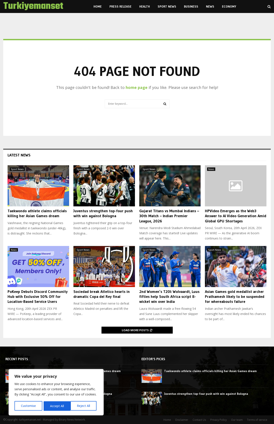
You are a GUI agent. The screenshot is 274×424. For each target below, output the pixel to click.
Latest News (19, 155)
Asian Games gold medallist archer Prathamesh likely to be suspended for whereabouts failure (234, 296)
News (210, 6)
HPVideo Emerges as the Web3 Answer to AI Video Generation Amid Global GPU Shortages (235, 216)
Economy (229, 6)
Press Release (120, 6)
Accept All (85, 406)
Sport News (167, 6)
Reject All (56, 406)
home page (136, 87)
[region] (56, 392)
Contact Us (199, 420)
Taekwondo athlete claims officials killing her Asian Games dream (37, 213)
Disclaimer (181, 420)
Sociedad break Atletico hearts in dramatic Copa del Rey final (101, 294)
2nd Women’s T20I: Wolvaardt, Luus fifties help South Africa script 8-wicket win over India (169, 296)
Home (97, 6)
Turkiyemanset (33, 6)
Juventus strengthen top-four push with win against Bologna (103, 213)
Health (144, 6)
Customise (28, 406)
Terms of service (257, 420)
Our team (237, 420)
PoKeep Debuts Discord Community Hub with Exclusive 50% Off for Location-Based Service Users (38, 296)
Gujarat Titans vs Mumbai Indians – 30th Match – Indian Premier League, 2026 (169, 216)
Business (191, 6)
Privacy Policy (218, 420)
